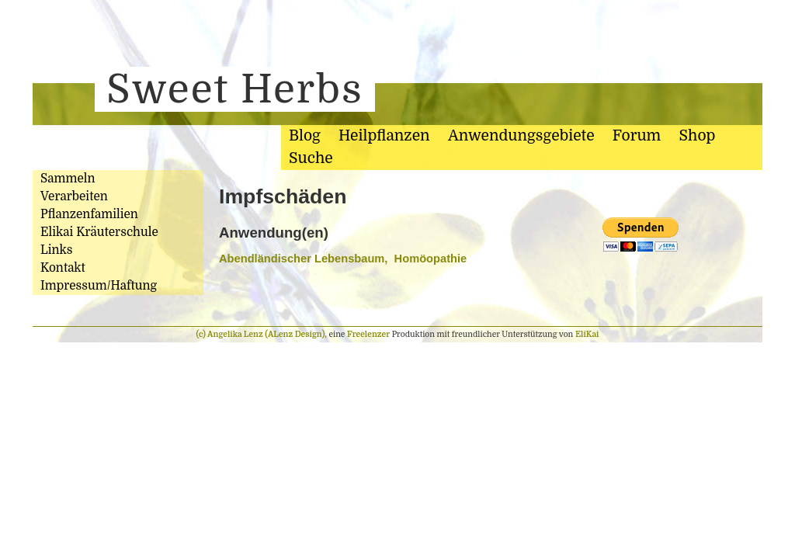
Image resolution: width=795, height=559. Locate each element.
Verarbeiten (74, 196)
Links (56, 250)
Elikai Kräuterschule (99, 232)
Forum (637, 135)
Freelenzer (368, 334)
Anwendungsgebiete (521, 135)
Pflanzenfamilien (89, 214)
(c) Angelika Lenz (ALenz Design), (262, 334)
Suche (311, 158)
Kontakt (62, 268)
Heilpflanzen (384, 135)
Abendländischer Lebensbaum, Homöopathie (343, 258)
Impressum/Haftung (98, 286)
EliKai (587, 334)
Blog (305, 135)
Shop (697, 135)
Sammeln (67, 179)
